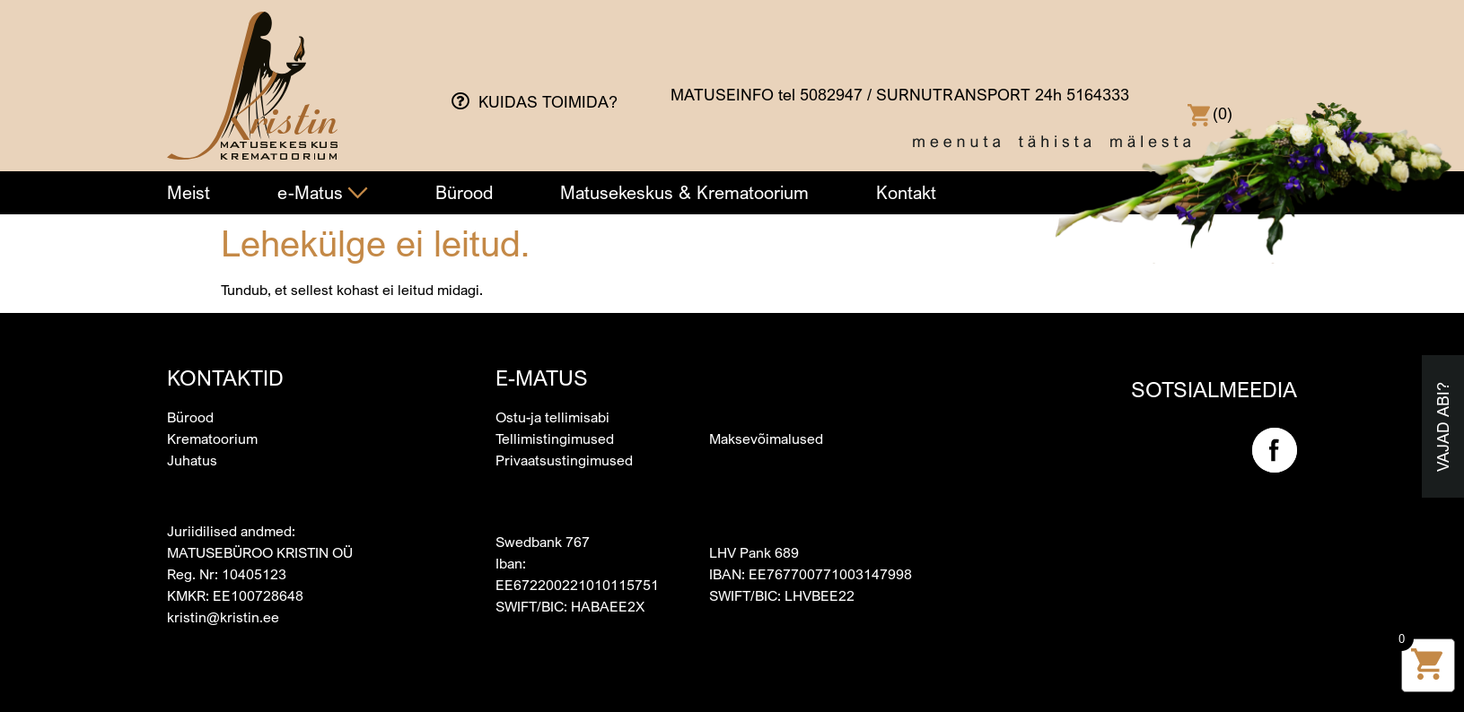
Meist (188, 192)
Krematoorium (212, 438)
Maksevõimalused (766, 438)
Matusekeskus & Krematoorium (684, 192)
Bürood (464, 192)
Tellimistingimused (554, 438)
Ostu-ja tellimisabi (552, 417)
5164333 (1097, 94)
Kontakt (906, 192)
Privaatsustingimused (564, 460)
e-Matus (322, 192)
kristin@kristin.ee (223, 617)
